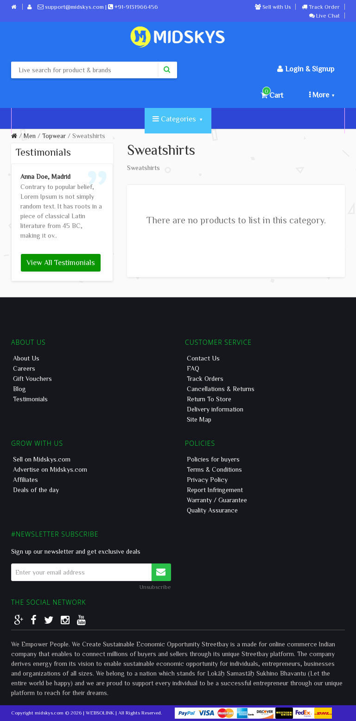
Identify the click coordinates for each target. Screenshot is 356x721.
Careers (24, 368)
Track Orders (205, 378)
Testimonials (30, 399)
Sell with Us (273, 6)
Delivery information (215, 409)
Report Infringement (215, 490)
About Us (26, 358)
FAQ (193, 368)
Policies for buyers (213, 459)
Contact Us (203, 358)
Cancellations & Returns (220, 389)
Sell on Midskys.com (41, 459)
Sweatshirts (88, 136)
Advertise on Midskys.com (50, 469)
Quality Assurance (212, 510)
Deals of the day (36, 490)
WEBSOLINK (100, 712)
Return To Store (209, 399)
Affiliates (25, 479)
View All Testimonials (60, 262)
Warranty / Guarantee (217, 500)
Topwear (54, 136)
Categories (177, 118)
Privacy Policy (207, 479)
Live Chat (324, 15)
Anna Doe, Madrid (45, 176)
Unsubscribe (155, 586)
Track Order (321, 6)
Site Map (199, 419)
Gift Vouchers (32, 378)
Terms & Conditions (214, 469)
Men (30, 136)
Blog (19, 389)
